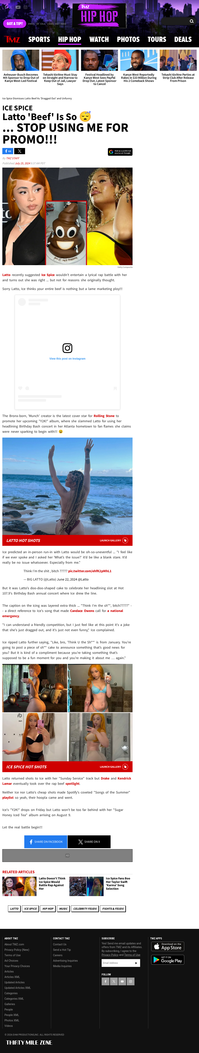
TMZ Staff (12, 158)
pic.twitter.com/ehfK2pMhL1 (90, 571)
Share (46, 842)
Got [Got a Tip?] (15, 23)
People (8, 1009)
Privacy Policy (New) (16, 949)
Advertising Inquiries (65, 960)
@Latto (83, 579)
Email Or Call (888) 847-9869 (47, 24)
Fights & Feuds (112, 908)
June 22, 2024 (67, 579)
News (12, 39)
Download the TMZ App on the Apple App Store (167, 946)
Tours (157, 39)
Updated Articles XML (17, 987)
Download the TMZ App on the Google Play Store (167, 960)
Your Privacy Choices (17, 966)
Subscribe (136, 963)
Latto (14, 908)
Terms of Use (12, 955)
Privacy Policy (110, 954)
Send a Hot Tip (62, 949)
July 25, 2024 (23, 163)
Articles (9, 971)
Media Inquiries (62, 966)
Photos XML (11, 1020)
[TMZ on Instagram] (25, 7)
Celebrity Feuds (84, 908)
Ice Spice (30, 908)
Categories (10, 993)
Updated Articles (14, 982)
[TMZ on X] (11, 7)
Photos (128, 39)
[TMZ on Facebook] (5, 7)
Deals (183, 39)
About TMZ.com (14, 944)
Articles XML (12, 977)
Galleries (9, 1004)
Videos (8, 1025)
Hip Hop (69, 39)
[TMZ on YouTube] (122, 981)
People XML (11, 1015)
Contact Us (59, 944)
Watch (99, 39)
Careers (57, 955)
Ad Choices (11, 960)
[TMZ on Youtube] (18, 7)
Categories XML (14, 998)
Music (63, 908)
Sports (39, 39)
